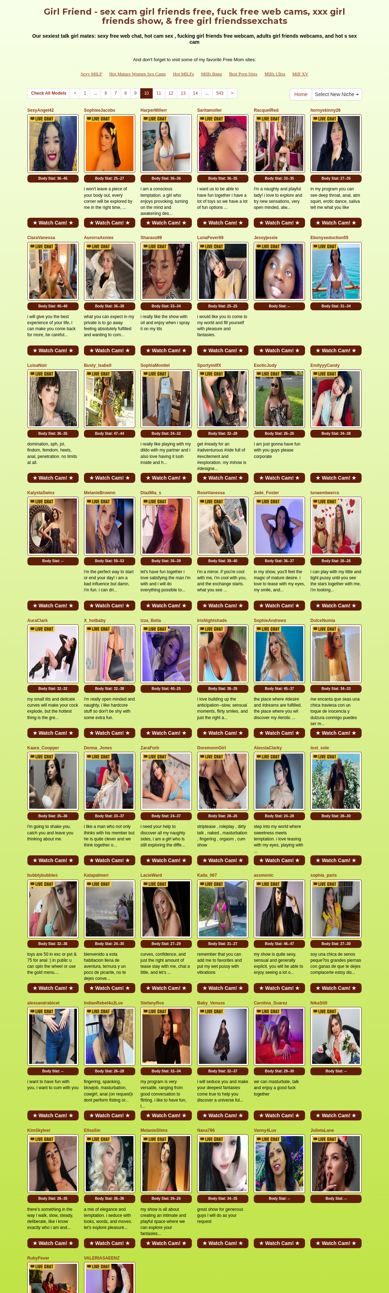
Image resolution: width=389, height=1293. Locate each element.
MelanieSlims (154, 973)
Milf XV (300, 73)
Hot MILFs (183, 73)
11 (158, 93)
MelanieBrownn (100, 434)
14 (195, 93)
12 (171, 93)
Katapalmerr (96, 758)
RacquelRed (266, 110)
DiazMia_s (151, 434)
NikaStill (318, 866)
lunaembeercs (324, 434)
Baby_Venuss (211, 866)
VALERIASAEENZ (102, 1082)
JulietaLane (322, 973)
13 (183, 93)
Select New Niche (336, 94)
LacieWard (151, 758)
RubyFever (38, 1082)
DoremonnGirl (211, 650)
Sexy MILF (91, 73)
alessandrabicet (43, 866)
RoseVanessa (211, 434)
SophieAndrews (270, 542)
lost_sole (319, 650)
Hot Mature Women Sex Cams (137, 73)
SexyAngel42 (40, 110)
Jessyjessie (266, 218)
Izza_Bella (151, 542)
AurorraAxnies (99, 218)
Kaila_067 (207, 758)
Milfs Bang (211, 73)
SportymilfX (209, 326)
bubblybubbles (42, 758)
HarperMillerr (154, 110)
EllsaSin (92, 973)
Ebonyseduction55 (329, 218)
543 (220, 93)
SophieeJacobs (99, 110)
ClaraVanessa (41, 218)
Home (300, 94)
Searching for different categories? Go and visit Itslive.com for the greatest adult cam (194, 1225)
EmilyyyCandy (325, 326)
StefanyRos (152, 866)
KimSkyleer (39, 973)
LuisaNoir (37, 326)
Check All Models (49, 93)
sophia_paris (323, 758)
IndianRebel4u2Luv (103, 866)
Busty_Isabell (97, 326)
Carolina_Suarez (270, 866)
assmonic (263, 758)
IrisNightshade (212, 542)
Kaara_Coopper (43, 650)
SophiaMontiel (155, 326)
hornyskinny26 (325, 110)
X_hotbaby (95, 542)
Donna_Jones (98, 650)
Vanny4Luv (265, 973)
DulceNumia (322, 542)
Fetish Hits (188, 1276)
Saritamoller (209, 110)
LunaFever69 (210, 218)
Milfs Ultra (274, 73)
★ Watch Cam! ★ (53, 203)
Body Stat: (53, 159)
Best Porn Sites (243, 73)
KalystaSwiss (41, 434)
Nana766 (206, 973)
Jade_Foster (266, 434)
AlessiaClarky (268, 650)
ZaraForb (150, 650)
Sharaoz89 (151, 218)
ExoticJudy (265, 326)
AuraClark (37, 542)
